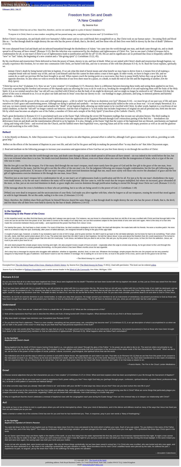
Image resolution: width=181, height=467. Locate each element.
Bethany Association (33, 269)
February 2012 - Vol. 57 (12, 9)
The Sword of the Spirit (97, 460)
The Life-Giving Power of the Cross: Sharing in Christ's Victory (41, 265)
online (153, 265)
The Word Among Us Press (91, 265)
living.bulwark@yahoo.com (92, 465)
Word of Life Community (79, 269)
